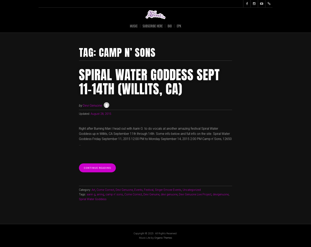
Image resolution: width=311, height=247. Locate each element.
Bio (170, 26)
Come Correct (105, 190)
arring (100, 194)
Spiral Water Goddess (93, 199)
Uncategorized (192, 190)
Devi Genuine (151, 194)
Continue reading (100, 169)
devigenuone (221, 194)
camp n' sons (114, 194)
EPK (179, 26)
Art (93, 190)
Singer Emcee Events (168, 190)
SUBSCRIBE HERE (153, 26)
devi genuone (169, 194)
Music (134, 26)
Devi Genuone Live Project (195, 194)
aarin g (91, 194)
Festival (149, 190)
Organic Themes (163, 237)
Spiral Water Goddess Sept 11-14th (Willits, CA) (149, 81)
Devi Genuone (92, 105)
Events (138, 190)
